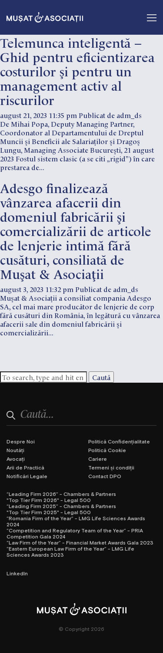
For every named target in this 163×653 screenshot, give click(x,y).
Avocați (16, 459)
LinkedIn (17, 573)
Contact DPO (104, 476)
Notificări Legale (27, 476)
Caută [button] (101, 377)
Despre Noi (21, 441)
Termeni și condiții (111, 467)
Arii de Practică (25, 467)
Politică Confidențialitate (119, 441)
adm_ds (129, 115)
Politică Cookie (107, 450)
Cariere (97, 459)
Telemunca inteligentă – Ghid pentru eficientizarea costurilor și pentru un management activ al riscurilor (77, 70)
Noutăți (15, 450)
